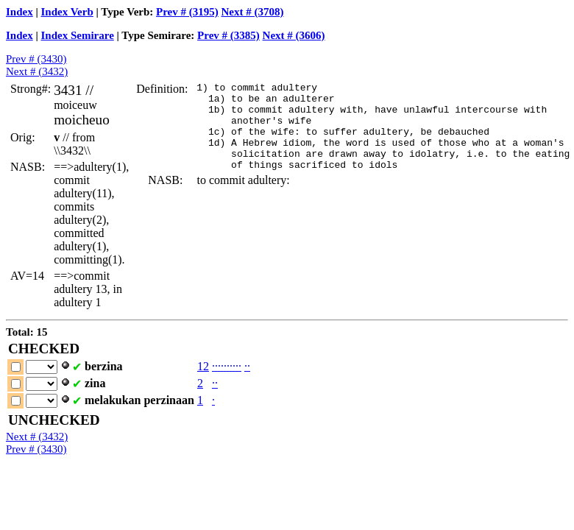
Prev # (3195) (187, 12)
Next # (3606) (294, 35)
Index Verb (67, 12)
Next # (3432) (37, 71)
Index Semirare (77, 35)
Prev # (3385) (228, 35)
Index (19, 12)
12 (203, 366)
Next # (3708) (253, 12)
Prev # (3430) (36, 59)
